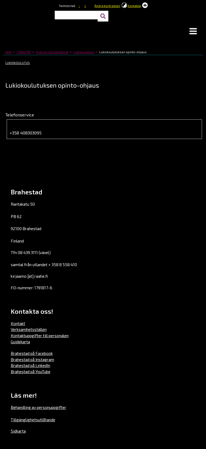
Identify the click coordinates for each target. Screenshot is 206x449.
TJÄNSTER (24, 52)
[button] (193, 32)
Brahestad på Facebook (32, 353)
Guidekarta (20, 341)
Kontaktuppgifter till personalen (40, 335)
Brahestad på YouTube (30, 371)
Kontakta (134, 6)
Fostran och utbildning (52, 52)
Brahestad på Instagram (32, 359)
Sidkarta (18, 431)
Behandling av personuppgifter (38, 407)
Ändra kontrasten (107, 6)
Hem (8, 52)
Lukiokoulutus (83, 52)
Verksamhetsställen (29, 329)
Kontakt (18, 323)
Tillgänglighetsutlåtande (33, 419)
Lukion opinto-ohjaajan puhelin (43, 126)
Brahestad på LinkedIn (30, 365)
